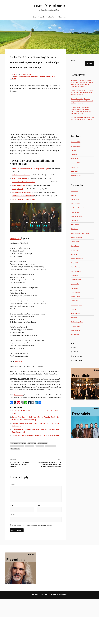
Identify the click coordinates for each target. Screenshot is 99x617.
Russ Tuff (73, 309)
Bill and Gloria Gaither (18, 453)
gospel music (30, 456)
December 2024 (75, 171)
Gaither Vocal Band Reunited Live (23, 192)
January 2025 (75, 167)
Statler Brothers (75, 313)
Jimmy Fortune (75, 267)
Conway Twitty (75, 220)
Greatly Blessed (17, 199)
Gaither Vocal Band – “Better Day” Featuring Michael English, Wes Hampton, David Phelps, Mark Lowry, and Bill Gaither (35, 67)
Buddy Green (75, 212)
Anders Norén (62, 605)
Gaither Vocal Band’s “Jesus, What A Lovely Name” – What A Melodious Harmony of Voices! (82, 92)
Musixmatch (19, 371)
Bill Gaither (32, 453)
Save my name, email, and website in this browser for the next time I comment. (32, 536)
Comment (13, 494)
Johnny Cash (75, 275)
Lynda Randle (75, 284)
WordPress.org (77, 360)
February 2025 (75, 163)
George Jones (75, 241)
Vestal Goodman (76, 330)
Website (12, 525)
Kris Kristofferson (76, 279)
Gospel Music (75, 246)
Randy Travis (74, 300)
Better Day (16, 248)
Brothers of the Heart (77, 208)
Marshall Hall (50, 456)
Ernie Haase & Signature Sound (80, 233)
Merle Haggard (75, 292)
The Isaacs (74, 317)
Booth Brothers (75, 203)
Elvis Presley (74, 229)
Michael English (46, 86)
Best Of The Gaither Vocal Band (23, 206)
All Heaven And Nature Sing (21, 202)
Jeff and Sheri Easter (77, 258)
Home (34, 17)
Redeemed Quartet (76, 305)
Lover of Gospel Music (49, 5)
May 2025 (74, 150)
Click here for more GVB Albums (23, 209)
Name (12, 515)
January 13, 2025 (27, 84)
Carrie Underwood (76, 216)
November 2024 (76, 175)
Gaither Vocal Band (31, 86)
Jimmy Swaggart (76, 271)
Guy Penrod (39, 456)
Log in (74, 347)
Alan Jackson (75, 199)
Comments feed (77, 356)
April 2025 (74, 154)
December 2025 (75, 142)
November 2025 (76, 146)
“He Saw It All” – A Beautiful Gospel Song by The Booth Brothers (19, 475)
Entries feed (76, 352)
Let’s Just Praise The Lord (21, 185)
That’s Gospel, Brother (20, 188)
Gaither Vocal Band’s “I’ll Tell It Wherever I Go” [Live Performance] (35, 446)
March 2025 (74, 158)
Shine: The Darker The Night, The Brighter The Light (30, 179)
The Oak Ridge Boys (77, 322)
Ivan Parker (74, 254)
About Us (51, 17)
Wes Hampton (15, 458)
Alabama (73, 195)
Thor (13, 84)
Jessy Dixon (74, 262)
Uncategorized (75, 326)
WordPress (44, 605)
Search (73, 60)
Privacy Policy (62, 17)
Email (39, 515)
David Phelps (19, 86)
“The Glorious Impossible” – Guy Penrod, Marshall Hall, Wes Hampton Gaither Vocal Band (49, 475)
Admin (42, 17)
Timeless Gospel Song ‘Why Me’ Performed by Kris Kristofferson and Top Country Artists (82, 101)
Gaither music (18, 405)
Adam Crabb (74, 191)
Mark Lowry (74, 288)
